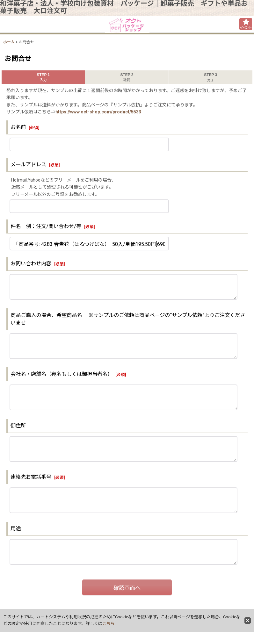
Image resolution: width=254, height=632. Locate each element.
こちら (108, 623)
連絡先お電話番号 (31, 477)
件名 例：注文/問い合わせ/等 (46, 226)
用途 (16, 529)
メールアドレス (28, 165)
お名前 (18, 127)
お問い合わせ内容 (31, 264)
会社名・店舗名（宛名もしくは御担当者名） (61, 374)
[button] (245, 24)
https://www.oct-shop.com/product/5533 (98, 111)
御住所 (21, 426)
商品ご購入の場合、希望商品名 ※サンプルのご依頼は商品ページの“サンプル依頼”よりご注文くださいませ (128, 319)
